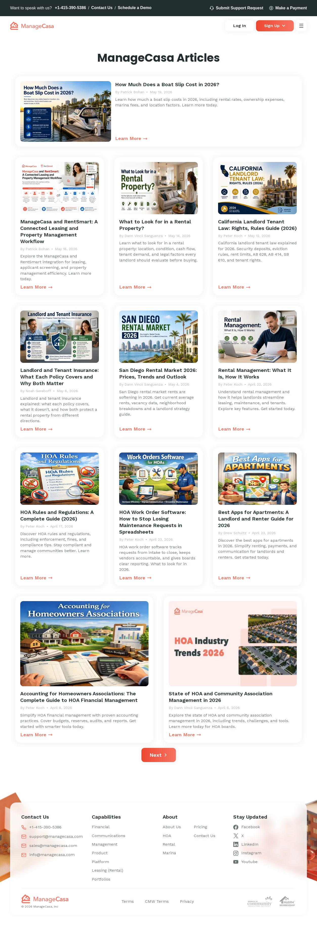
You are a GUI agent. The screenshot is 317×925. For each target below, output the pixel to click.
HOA (167, 835)
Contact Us (102, 8)
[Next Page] (158, 755)
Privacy (187, 901)
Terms (127, 901)
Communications (108, 835)
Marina (169, 852)
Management (104, 844)
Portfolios (101, 879)
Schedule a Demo (134, 8)
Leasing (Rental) (107, 870)
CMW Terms (157, 901)
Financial (101, 826)
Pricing (200, 826)
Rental (169, 844)
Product (100, 852)
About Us (172, 826)
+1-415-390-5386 (70, 8)
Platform (100, 861)
